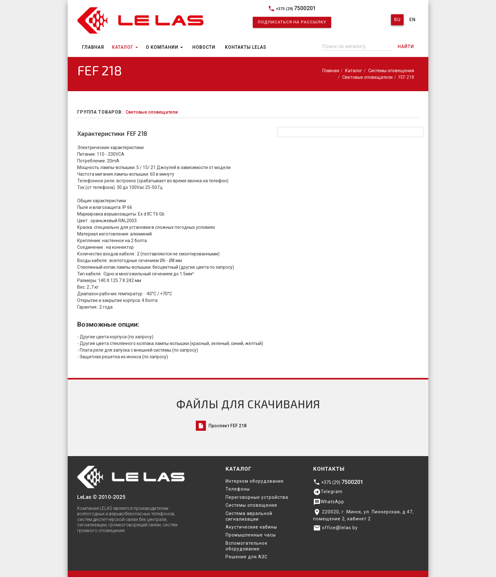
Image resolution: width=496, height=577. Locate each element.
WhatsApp (328, 502)
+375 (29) (292, 8)
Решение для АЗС (247, 556)
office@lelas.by (335, 528)
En (412, 19)
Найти (406, 46)
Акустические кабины (251, 527)
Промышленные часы (251, 534)
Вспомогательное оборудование (247, 546)
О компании (164, 47)
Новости (203, 47)
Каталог (125, 47)
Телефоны (238, 489)
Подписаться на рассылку (292, 22)
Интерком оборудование (255, 481)
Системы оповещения (391, 70)
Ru (397, 19)
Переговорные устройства (257, 497)
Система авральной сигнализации (249, 516)
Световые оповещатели (367, 77)
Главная (93, 47)
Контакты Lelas (245, 47)
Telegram (328, 492)
